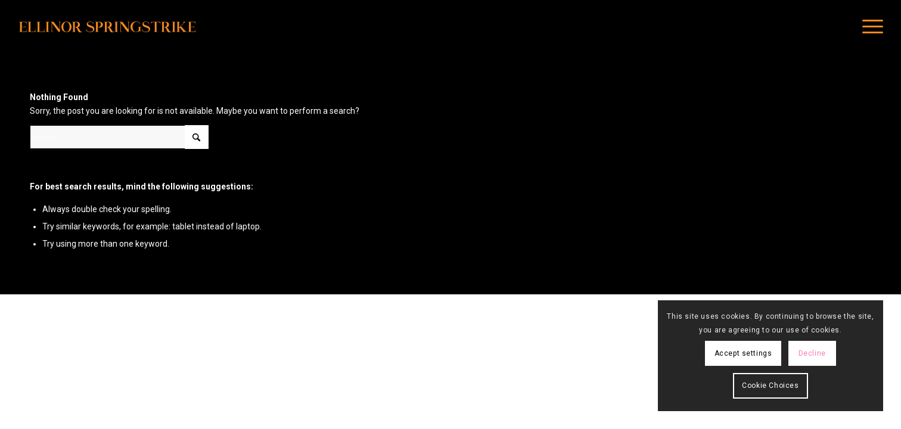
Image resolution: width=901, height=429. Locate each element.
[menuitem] (869, 27)
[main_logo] (107, 27)
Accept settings (743, 353)
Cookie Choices (770, 385)
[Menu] (869, 27)
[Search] (119, 137)
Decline (812, 353)
